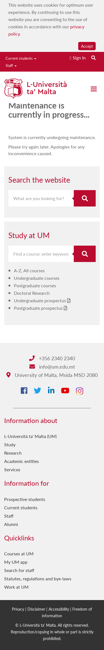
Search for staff (19, 570)
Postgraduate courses (35, 285)
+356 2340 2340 (52, 358)
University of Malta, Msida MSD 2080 (52, 374)
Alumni (11, 524)
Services (12, 469)
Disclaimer (36, 609)
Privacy (18, 609)
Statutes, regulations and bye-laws (37, 578)
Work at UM (16, 587)
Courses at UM (19, 553)
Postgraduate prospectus (38, 308)
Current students (21, 58)
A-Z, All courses (29, 270)
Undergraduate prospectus (40, 300)
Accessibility (59, 609)
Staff (11, 65)
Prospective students (24, 499)
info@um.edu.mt (52, 366)
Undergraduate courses (36, 278)
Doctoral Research (32, 293)
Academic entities (21, 461)
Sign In (79, 57)
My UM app (15, 562)
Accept (87, 46)
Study (10, 444)
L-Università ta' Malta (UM (30, 436)
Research (13, 453)
